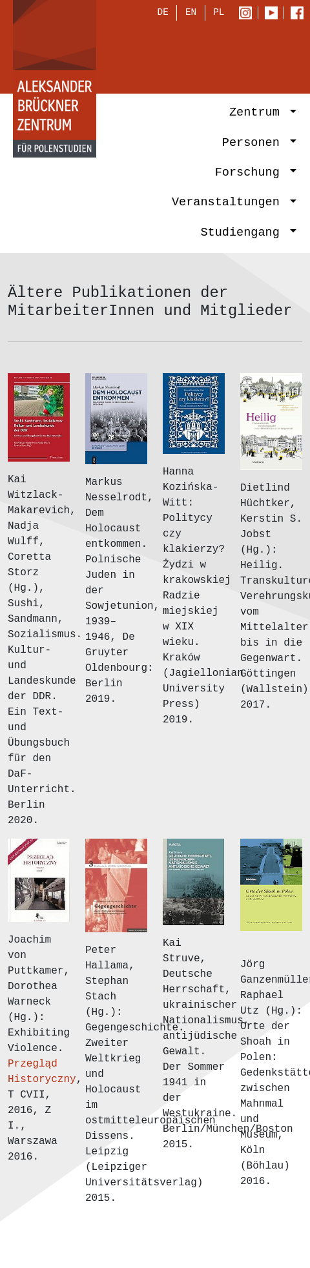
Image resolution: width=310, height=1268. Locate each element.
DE (163, 14)
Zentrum (258, 114)
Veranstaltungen (229, 204)
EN (190, 14)
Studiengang (243, 233)
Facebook (300, 14)
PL (218, 14)
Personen (254, 144)
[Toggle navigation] (279, 55)
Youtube (274, 14)
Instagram (248, 14)
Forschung (251, 174)
